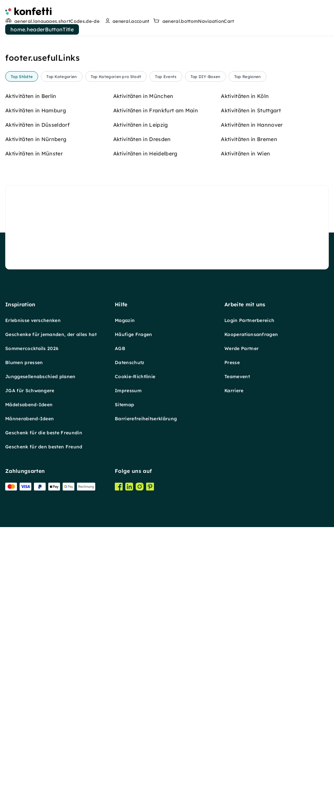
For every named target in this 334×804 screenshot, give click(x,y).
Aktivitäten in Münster (34, 483)
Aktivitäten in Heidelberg (145, 483)
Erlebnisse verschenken (33, 650)
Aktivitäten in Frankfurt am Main (155, 440)
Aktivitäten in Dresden (142, 469)
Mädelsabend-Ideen (29, 734)
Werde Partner (241, 678)
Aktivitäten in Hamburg (35, 440)
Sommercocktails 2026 (31, 678)
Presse (232, 692)
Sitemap (124, 734)
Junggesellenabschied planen (40, 706)
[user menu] (126, 21)
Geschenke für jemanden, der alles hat (51, 664)
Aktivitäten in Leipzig (140, 454)
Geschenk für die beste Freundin (43, 762)
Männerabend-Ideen (29, 748)
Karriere (234, 720)
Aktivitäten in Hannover (251, 454)
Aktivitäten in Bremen (249, 469)
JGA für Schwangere (29, 720)
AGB (120, 678)
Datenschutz (129, 692)
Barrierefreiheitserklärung (146, 748)
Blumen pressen (24, 692)
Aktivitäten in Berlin (30, 426)
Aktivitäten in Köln (245, 426)
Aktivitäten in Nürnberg (35, 469)
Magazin (125, 650)
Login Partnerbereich (249, 650)
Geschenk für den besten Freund (44, 777)
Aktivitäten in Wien (245, 483)
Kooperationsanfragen (251, 664)
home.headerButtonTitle (42, 29)
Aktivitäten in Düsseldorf (37, 454)
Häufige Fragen (133, 664)
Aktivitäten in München (143, 426)
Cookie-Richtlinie (135, 706)
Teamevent (237, 706)
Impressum (128, 720)
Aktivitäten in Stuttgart (251, 440)
